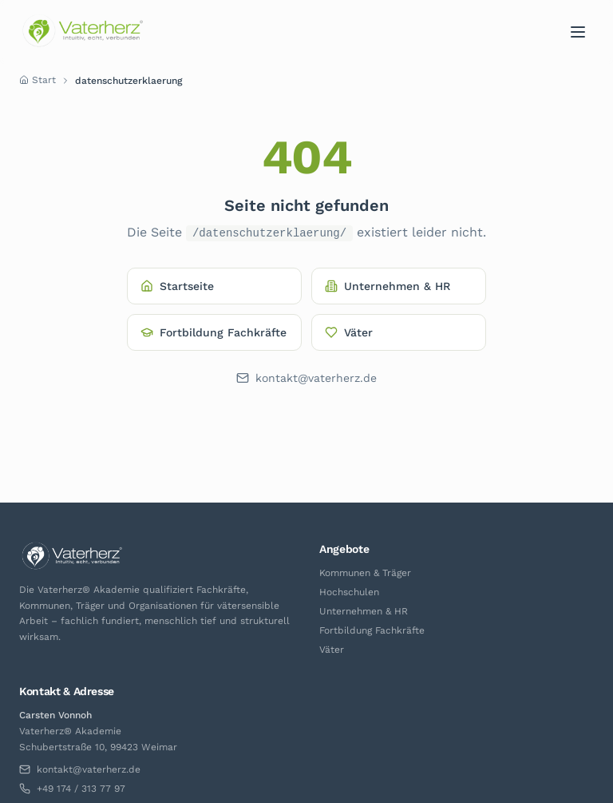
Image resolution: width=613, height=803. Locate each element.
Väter (349, 332)
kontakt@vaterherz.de (306, 378)
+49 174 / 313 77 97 (72, 788)
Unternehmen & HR (387, 286)
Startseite (177, 286)
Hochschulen (349, 592)
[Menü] (578, 32)
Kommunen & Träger (365, 572)
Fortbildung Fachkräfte (213, 332)
